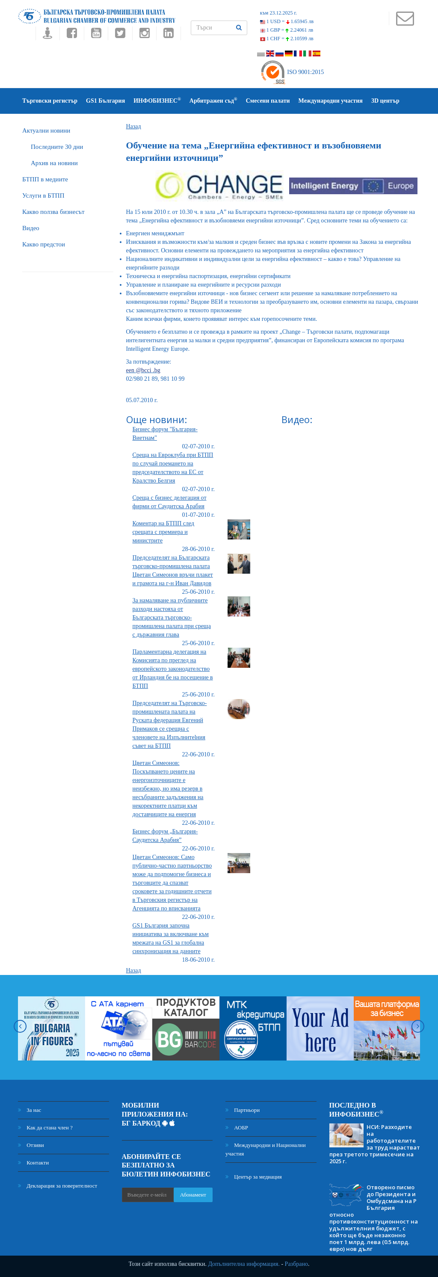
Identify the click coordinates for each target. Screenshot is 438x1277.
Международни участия (331, 101)
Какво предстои (43, 244)
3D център (385, 101)
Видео (30, 228)
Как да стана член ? (45, 1127)
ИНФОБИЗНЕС (157, 100)
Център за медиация (253, 1176)
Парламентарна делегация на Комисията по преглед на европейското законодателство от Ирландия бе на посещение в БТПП (173, 669)
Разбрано (296, 1264)
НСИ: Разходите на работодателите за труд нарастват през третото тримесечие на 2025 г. (374, 1144)
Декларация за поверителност (57, 1185)
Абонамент (193, 1194)
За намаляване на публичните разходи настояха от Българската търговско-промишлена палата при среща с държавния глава (172, 617)
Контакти (33, 1162)
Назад (133, 126)
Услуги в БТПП (43, 195)
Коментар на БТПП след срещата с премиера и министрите (164, 532)
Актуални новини (46, 130)
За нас (29, 1110)
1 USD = (287, 21)
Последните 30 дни (57, 146)
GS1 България (105, 101)
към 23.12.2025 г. (278, 13)
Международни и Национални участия (265, 1149)
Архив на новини (54, 163)
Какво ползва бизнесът (53, 211)
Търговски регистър (49, 101)
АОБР (236, 1127)
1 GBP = (286, 30)
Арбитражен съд (213, 100)
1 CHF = (287, 38)
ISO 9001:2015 (292, 72)
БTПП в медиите (45, 179)
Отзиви (31, 1145)
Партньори (242, 1110)
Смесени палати (268, 101)
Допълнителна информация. (244, 1264)
